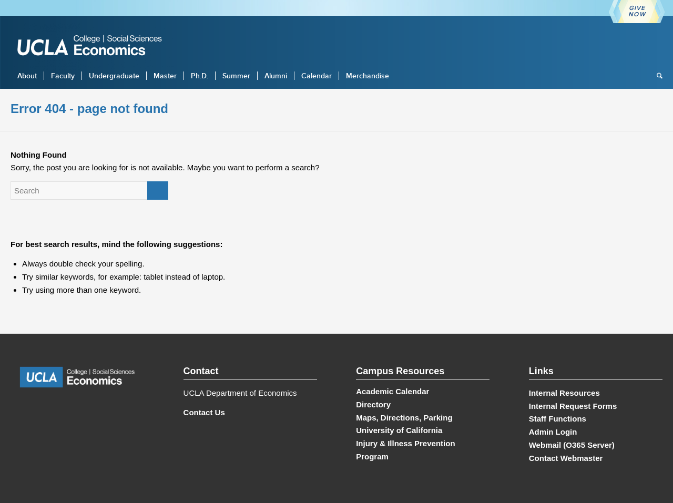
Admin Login (553, 431)
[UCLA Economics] (95, 46)
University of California (399, 430)
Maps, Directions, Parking (404, 417)
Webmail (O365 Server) (572, 444)
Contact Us (204, 412)
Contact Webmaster (566, 458)
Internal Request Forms (573, 406)
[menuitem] (27, 76)
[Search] (656, 76)
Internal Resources (564, 392)
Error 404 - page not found (89, 108)
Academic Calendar (392, 391)
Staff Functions (557, 418)
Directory (373, 404)
